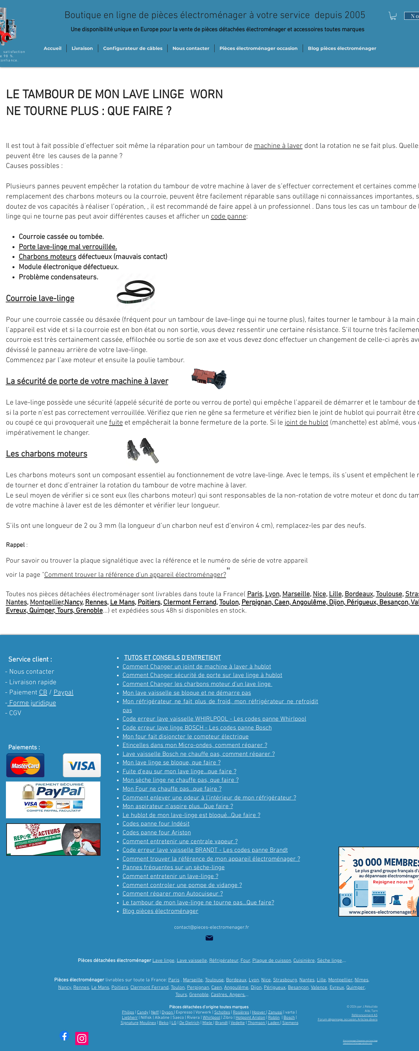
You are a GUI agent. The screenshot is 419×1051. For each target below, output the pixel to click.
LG (174, 1023)
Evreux (337, 988)
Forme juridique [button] (32, 703)
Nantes (16, 602)
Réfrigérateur (224, 961)
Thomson (257, 1023)
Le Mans (122, 602)
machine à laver (278, 146)
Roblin (274, 1017)
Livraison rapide (33, 682)
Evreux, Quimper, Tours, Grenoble (54, 611)
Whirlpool (211, 1017)
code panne (228, 216)
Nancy (73, 602)
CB (43, 693)
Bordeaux (359, 594)
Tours (181, 995)
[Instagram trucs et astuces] (81, 1038)
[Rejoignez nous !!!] (392, 882)
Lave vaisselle (192, 961)
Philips (128, 1012)
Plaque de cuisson (271, 961)
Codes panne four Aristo (155, 833)
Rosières (241, 1012)
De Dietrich (189, 1023)
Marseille (296, 594)
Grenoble (199, 995)
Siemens (290, 1023)
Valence (319, 988)
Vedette (238, 1023)
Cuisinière (304, 961)
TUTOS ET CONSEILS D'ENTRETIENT (172, 658)
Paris (254, 594)
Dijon (256, 988)
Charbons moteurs (47, 257)
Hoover (259, 1012)
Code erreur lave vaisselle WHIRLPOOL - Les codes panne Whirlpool (214, 719)
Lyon (272, 594)
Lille (335, 594)
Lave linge (163, 961)
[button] (393, 16)
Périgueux (275, 988)
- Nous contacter (29, 672)
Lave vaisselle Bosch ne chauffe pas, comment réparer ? (199, 754)
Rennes (96, 602)
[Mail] (209, 938)
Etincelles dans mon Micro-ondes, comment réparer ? (195, 745)
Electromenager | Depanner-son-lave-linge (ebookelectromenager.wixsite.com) (360, 1041)
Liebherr (130, 1017)
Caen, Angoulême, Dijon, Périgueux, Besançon (341, 602)
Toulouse (389, 594)
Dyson (168, 1012)
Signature (130, 1023)
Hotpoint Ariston (250, 1017)
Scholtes (222, 1012)
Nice (319, 594)
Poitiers (149, 602)
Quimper (355, 988)
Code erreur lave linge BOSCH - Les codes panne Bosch (197, 728)
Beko (164, 1023)
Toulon (229, 602)
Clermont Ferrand (189, 602)
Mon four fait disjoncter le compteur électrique (186, 737)
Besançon (298, 988)
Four (245, 961)
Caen (216, 988)
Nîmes (361, 980)
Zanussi (275, 1012)
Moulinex (148, 1023)
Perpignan (198, 988)
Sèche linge (329, 961)
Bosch (289, 1017)
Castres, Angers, (228, 995)
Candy (142, 1012)
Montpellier (46, 602)
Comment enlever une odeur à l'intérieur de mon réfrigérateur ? (209, 798)
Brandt (221, 1023)
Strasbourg (285, 980)
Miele (207, 1023)
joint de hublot (306, 422)
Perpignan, (258, 602)
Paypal (64, 693)
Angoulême (236, 988)
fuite (116, 422)
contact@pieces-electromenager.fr (211, 927)
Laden (274, 1023)
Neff (155, 1012)
